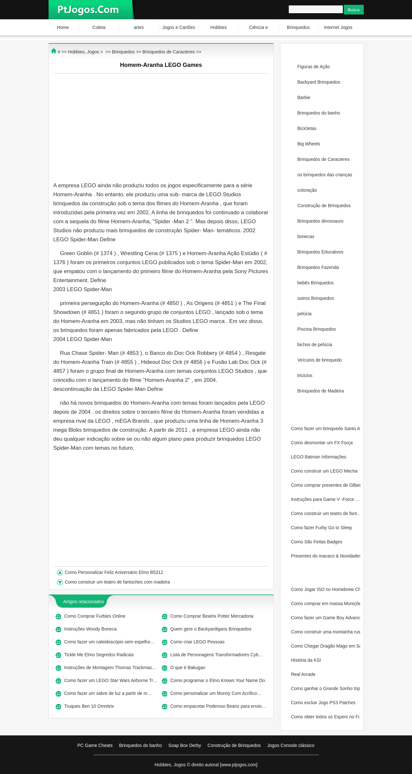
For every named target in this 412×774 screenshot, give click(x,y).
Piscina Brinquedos (317, 329)
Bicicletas (307, 128)
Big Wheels (309, 143)
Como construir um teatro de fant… (326, 513)
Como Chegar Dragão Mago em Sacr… (326, 646)
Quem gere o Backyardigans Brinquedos (211, 628)
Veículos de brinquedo (320, 360)
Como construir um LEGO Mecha (325, 471)
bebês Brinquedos (316, 282)
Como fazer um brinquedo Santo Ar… (326, 428)
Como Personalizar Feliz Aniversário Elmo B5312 (115, 572)
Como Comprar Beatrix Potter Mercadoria (212, 616)
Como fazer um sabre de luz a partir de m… (108, 693)
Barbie (304, 97)
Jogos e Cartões (178, 27)
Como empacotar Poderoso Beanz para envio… (218, 706)
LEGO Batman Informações (319, 456)
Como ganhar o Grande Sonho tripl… (326, 688)
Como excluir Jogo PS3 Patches (324, 702)
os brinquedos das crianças (325, 174)
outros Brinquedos (316, 298)
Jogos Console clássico (290, 745)
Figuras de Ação (314, 66)
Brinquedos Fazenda (318, 267)
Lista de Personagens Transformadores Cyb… (216, 654)
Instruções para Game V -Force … (325, 499)
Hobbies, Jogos (83, 51)
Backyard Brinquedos (319, 82)
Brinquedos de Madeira (321, 390)
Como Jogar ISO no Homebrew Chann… (326, 589)
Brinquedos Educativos (320, 251)
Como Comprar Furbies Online (95, 616)
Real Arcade (304, 674)
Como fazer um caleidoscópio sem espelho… (109, 641)
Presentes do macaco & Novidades (326, 555)
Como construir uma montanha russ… (326, 631)
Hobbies (218, 27)
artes (139, 27)
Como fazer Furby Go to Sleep (322, 527)
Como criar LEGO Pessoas (198, 641)
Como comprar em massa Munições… (326, 603)
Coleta (98, 27)
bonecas (306, 236)
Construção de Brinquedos (324, 205)
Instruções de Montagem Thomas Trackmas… (110, 667)
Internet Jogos (338, 27)
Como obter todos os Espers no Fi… (326, 716)
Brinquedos (298, 27)
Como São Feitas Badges (317, 541)
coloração (307, 190)
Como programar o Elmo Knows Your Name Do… (218, 680)
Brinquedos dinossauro (320, 221)
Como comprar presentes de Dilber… (326, 485)
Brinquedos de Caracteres (324, 159)
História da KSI (306, 660)
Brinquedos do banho (319, 112)
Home (63, 27)
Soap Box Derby (184, 745)
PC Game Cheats (95, 745)
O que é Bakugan (188, 667)
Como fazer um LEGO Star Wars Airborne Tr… (111, 680)
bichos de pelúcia (315, 344)
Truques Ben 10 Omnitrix (89, 706)
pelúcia (305, 313)
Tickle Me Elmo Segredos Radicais (99, 654)
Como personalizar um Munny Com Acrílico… (215, 693)
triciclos (305, 375)
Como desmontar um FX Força (322, 442)
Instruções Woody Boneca (91, 628)
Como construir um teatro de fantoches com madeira (118, 582)
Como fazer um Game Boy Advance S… (326, 617)
